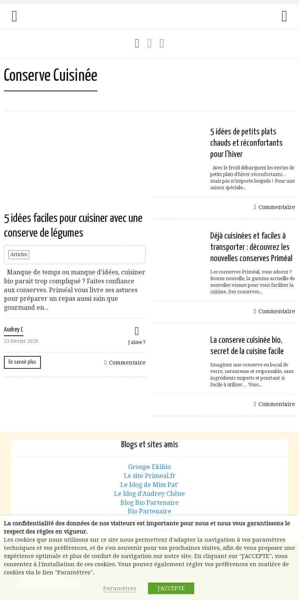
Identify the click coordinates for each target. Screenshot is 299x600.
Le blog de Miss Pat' (149, 484)
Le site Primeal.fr (150, 476)
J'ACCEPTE (171, 588)
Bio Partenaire (149, 511)
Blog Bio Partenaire (149, 502)
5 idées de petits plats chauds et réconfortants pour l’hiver (246, 143)
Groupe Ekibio (149, 467)
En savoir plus (22, 362)
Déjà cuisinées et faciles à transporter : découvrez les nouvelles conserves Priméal (251, 247)
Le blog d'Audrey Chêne (149, 493)
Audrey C (13, 329)
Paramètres (119, 588)
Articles (19, 254)
